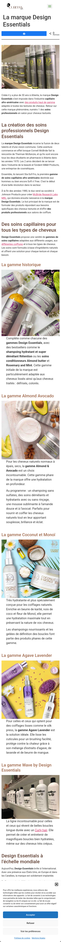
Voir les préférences (30, 931)
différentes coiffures (12, 244)
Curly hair (41, 830)
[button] (56, 884)
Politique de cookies (22, 938)
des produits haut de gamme (40, 102)
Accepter (30, 915)
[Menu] (49, 6)
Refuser (30, 923)
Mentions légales (38, 938)
